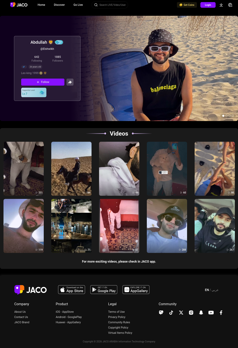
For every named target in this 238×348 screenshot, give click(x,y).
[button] (223, 116)
